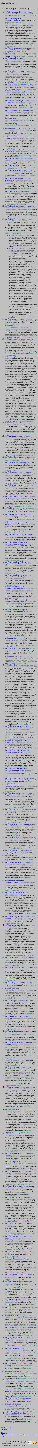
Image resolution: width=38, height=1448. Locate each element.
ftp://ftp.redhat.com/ (11, 855)
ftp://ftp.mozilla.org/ (11, 824)
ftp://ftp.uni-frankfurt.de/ (13, 1236)
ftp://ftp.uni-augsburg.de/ (13, 1153)
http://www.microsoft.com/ (12, 786)
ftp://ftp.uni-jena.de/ (11, 1301)
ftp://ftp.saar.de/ (10, 982)
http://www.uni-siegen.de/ (29, 1380)
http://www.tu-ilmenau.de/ (30, 1134)
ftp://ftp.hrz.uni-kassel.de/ (13, 496)
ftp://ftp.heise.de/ (10, 457)
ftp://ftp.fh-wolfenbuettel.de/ (14, 178)
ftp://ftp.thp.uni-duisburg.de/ (14, 1031)
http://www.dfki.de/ (28, 129)
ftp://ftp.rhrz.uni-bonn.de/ (13, 862)
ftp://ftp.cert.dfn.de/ (11, 84)
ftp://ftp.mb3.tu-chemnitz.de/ (14, 778)
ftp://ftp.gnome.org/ (11, 339)
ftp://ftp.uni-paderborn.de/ (13, 1372)
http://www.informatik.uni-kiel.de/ (14, 588)
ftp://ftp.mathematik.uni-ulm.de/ (15, 768)
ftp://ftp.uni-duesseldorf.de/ (14, 1186)
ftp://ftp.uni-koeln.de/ (12, 1316)
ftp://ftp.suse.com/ (11, 1016)
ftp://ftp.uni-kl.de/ (11, 1307)
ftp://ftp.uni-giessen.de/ (12, 1258)
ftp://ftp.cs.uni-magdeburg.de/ (14, 100)
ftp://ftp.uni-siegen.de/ (12, 1380)
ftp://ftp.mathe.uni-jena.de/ (13, 741)
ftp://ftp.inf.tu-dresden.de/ (13, 534)
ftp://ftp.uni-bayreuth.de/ (13, 1161)
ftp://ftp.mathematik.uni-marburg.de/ (17, 750)
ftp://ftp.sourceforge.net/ (13, 1405)
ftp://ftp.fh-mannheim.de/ (13, 170)
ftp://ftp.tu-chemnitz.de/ (12, 1067)
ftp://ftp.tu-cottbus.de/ (12, 1087)
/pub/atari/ (12, 235)
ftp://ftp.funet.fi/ (10, 219)
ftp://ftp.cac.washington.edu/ (14, 58)
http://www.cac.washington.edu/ (13, 60)
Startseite (4, 1429)
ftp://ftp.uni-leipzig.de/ (12, 1327)
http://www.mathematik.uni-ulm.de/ (14, 770)
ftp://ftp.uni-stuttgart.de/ (13, 1390)
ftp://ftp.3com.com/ (11, 24)
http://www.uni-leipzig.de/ (30, 1327)
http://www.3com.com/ (26, 24)
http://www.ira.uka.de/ (26, 639)
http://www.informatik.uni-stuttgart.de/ (15, 611)
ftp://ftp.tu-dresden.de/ (12, 1109)
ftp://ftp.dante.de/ (10, 118)
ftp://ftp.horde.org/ (11, 462)
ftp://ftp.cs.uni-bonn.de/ (12, 110)
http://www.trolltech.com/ (25, 1059)
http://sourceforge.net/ (29, 1405)
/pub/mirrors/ (13, 248)
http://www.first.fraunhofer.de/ (13, 20)
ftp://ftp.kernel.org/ (11, 657)
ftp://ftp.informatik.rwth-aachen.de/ (16, 542)
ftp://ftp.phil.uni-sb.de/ (12, 837)
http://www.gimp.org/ (25, 319)
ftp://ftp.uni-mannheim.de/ (13, 1355)
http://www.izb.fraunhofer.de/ (26, 326)
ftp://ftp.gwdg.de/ (10, 436)
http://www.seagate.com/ (28, 989)
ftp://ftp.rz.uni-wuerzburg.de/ (14, 967)
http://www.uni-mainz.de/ (29, 1348)
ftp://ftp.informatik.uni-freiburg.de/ (16, 562)
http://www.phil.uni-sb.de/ (29, 837)
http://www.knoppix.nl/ (27, 665)
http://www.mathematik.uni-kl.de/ (14, 1414)
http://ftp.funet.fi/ (23, 219)
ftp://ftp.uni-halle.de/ (11, 1274)
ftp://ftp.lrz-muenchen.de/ (13, 726)
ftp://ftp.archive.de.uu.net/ (13, 48)
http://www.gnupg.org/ (26, 423)
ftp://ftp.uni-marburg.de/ (13, 1363)
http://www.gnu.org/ (24, 357)
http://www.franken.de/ (27, 191)
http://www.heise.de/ (24, 457)
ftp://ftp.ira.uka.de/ (11, 639)
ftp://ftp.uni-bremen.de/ (12, 1171)
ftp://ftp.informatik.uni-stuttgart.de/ (16, 609)
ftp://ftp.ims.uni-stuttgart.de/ (14, 523)
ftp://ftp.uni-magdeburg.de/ (13, 1337)
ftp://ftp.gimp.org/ (11, 319)
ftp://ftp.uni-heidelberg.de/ (13, 1289)
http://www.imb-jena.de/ (27, 514)
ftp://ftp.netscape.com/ (12, 809)
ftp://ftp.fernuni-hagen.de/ (13, 158)
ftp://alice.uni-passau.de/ (13, 12)
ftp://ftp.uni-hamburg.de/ (13, 1281)
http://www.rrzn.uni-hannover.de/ (13, 882)
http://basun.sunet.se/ (24, 1000)
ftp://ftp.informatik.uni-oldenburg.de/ (17, 600)
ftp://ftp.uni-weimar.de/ (12, 1398)
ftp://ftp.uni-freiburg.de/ (12, 1251)
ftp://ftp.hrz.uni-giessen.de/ (13, 485)
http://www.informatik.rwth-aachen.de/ (15, 544)
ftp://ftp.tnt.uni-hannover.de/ (14, 1042)
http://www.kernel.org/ (26, 657)
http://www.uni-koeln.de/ (28, 1316)
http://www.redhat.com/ (27, 855)
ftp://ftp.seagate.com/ (12, 989)
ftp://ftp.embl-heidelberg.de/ (14, 137)
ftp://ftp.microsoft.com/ (12, 785)
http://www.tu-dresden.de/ (29, 1109)
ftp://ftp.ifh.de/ (9, 508)
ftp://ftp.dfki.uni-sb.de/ (12, 129)
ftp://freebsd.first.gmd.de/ (13, 18)
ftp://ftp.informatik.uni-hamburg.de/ (16, 575)
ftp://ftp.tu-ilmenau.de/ (12, 1134)
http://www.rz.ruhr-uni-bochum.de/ (14, 894)
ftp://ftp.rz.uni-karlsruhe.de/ (14, 925)
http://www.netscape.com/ (29, 809)
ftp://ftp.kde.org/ (10, 648)
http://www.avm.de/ (23, 53)
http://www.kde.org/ (24, 648)
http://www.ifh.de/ (22, 508)
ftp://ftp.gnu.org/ (10, 357)
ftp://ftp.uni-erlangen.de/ (13, 1223)
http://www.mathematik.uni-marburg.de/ (15, 752)
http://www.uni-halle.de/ (27, 1274)
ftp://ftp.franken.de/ (11, 191)
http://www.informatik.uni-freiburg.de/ (15, 564)
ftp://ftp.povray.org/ (11, 850)
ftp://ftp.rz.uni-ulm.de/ (12, 957)
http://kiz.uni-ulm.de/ (28, 957)
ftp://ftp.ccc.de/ (10, 71)
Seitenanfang (6, 1428)
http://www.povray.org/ (27, 850)
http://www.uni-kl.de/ (25, 1307)
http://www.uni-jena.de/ (27, 1301)
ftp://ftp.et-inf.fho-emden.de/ (14, 150)
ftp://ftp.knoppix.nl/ (11, 665)
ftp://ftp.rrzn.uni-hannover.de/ (14, 881)
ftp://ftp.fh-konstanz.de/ (12, 165)
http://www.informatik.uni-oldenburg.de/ (15, 601)
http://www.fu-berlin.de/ (27, 206)
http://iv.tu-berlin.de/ (28, 91)
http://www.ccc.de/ (23, 71)
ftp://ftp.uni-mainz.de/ (12, 1348)
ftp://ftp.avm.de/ (10, 53)
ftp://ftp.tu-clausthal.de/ (12, 1075)
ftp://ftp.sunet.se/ (10, 1000)
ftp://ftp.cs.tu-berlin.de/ (12, 91)
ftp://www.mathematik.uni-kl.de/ (15, 1413)
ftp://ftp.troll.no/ (10, 1059)
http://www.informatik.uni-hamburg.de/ (15, 577)
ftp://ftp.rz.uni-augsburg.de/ (14, 916)
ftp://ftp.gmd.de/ (10, 326)
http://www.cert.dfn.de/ (27, 84)
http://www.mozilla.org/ (27, 824)
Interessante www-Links (9, 1435)
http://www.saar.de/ (23, 982)
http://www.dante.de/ (24, 118)
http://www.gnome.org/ (27, 339)
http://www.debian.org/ (27, 124)
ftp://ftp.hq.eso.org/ (11, 472)
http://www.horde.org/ (26, 462)
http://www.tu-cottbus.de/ (29, 1087)
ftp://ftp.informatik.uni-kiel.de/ (15, 587)
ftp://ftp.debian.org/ (11, 124)
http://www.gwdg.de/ (24, 436)
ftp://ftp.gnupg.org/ (11, 423)
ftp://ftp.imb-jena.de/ (11, 514)
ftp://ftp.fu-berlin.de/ (11, 206)
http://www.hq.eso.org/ (26, 472)
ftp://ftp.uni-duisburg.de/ (13, 1197)
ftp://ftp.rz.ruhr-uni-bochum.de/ (15, 892)
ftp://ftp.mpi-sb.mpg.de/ (12, 793)
